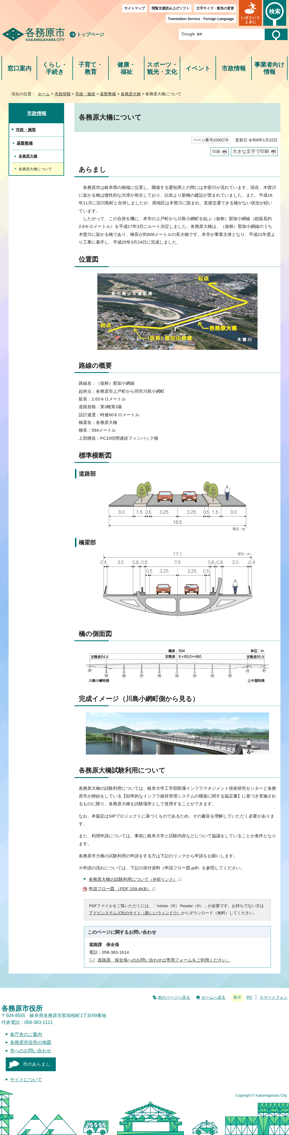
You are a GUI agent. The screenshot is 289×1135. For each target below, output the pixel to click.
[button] (250, 13)
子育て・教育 (90, 68)
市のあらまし (36, 1064)
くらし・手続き (54, 68)
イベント (198, 68)
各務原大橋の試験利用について (135, 879)
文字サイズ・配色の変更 (215, 8)
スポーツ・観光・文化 (162, 68)
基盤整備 (108, 94)
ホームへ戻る (213, 997)
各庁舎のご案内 (26, 1034)
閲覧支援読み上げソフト (170, 8)
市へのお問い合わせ (30, 1050)
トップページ (90, 34)
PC (249, 997)
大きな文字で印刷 (251, 151)
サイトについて (26, 1079)
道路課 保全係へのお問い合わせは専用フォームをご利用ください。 (164, 960)
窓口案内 (19, 68)
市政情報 (234, 68)
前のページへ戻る (174, 997)
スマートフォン (274, 997)
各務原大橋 (131, 94)
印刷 (216, 151)
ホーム (44, 94)
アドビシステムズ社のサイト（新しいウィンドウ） (135, 913)
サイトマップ (134, 8)
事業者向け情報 (269, 68)
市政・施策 (85, 94)
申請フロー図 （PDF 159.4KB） (122, 888)
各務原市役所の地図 (30, 1042)
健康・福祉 (126, 68)
